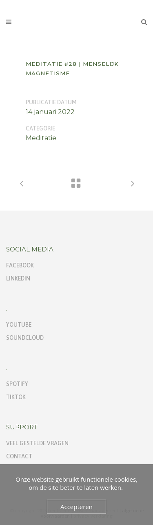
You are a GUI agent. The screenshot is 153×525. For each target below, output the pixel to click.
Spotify (17, 384)
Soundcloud (25, 337)
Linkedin (18, 278)
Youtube (18, 324)
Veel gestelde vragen (37, 443)
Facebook (20, 265)
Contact (19, 456)
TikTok (16, 397)
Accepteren (76, 507)
